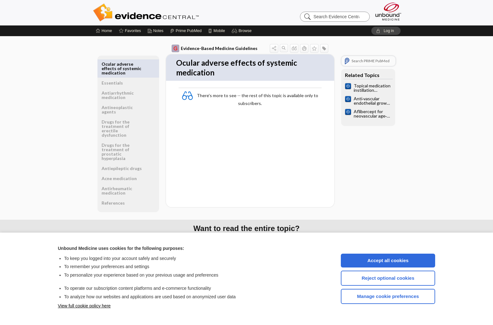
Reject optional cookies (388, 278)
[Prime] (186, 30)
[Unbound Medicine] (388, 11)
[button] (242, 30)
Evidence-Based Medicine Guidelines (215, 48)
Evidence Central (171, 12)
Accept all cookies (388, 260)
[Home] (104, 30)
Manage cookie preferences (388, 296)
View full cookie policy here (84, 305)
